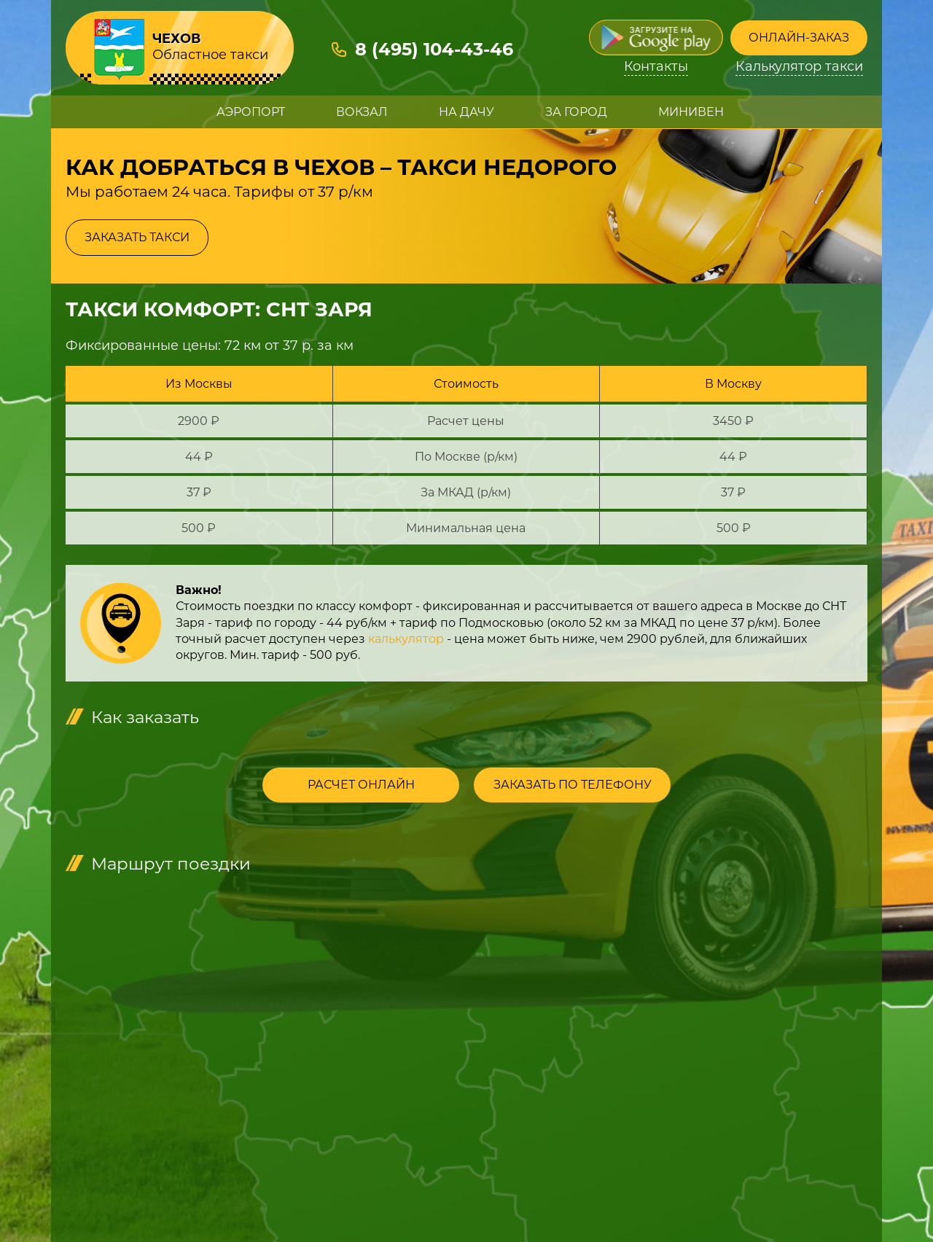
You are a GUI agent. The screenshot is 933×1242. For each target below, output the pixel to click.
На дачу (466, 112)
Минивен (691, 112)
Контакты (656, 66)
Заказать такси (137, 237)
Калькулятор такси (799, 66)
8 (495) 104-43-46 (434, 49)
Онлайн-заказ (799, 37)
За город (576, 112)
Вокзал (362, 112)
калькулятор (406, 639)
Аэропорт (250, 112)
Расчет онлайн (361, 785)
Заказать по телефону (572, 785)
